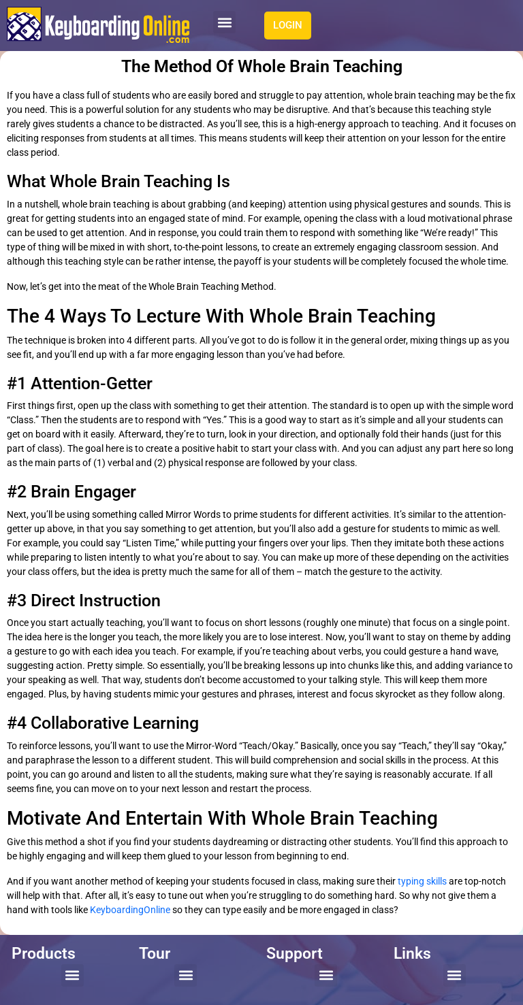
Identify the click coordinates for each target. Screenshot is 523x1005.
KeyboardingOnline (130, 909)
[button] (224, 22)
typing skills (422, 881)
